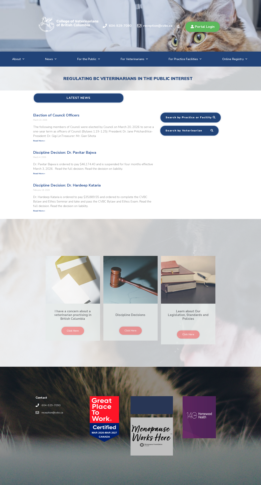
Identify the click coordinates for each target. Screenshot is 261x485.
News (50, 59)
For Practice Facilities (185, 59)
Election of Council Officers (56, 115)
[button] (202, 26)
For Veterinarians (134, 59)
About (18, 59)
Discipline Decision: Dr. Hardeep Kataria (67, 185)
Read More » (39, 140)
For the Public (88, 59)
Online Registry (234, 59)
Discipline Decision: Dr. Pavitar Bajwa (64, 152)
